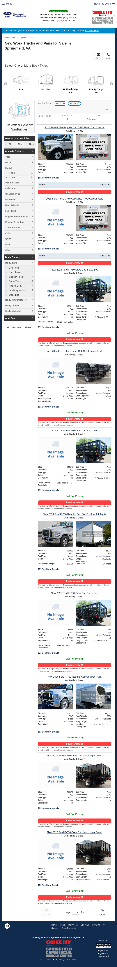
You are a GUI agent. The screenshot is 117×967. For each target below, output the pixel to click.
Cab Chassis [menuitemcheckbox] (14, 272)
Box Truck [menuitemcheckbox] (13, 268)
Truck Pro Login (69, 928)
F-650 (59, 103)
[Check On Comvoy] (7, 926)
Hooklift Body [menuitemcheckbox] (15, 286)
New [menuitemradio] (20, 144)
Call (108, 56)
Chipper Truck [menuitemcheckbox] (15, 277)
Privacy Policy (98, 925)
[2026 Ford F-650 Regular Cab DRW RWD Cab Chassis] (74, 127)
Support (54, 928)
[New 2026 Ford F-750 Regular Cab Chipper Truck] (74, 676)
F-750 (73, 103)
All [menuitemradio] (9, 144)
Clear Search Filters (19, 327)
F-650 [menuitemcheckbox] (11, 173)
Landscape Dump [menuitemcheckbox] (17, 290)
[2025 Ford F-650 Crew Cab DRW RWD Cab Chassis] (74, 198)
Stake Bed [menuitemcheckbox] (13, 295)
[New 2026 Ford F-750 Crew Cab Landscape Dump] (74, 755)
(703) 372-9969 (70, 18)
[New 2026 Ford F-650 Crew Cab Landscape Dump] (74, 832)
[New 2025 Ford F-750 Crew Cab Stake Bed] (74, 269)
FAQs (62, 925)
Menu (7, 3)
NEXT (103, 912)
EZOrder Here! (92, 30)
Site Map (85, 925)
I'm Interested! (74, 192)
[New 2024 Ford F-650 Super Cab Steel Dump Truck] (74, 351)
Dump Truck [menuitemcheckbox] (14, 281)
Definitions (73, 925)
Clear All (106, 110)
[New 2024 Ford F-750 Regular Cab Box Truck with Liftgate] (74, 514)
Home (54, 925)
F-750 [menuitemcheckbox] (11, 177)
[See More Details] (48, 178)
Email (98, 56)
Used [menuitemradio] (31, 144)
